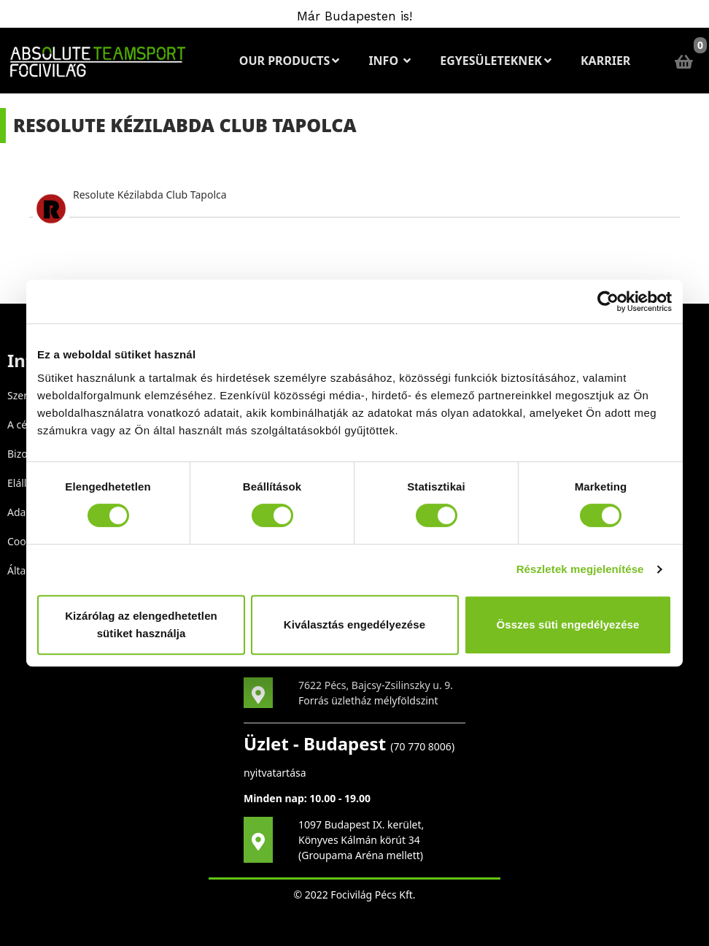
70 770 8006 (423, 746)
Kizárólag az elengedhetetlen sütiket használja (141, 624)
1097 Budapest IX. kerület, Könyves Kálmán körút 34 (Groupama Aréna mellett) (361, 840)
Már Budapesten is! (354, 16)
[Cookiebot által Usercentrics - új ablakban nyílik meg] (608, 301)
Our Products (289, 61)
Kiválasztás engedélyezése (354, 624)
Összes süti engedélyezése (568, 624)
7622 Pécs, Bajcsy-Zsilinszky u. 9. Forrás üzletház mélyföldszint (375, 692)
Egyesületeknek (495, 61)
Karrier (605, 61)
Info (389, 61)
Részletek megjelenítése (580, 569)
